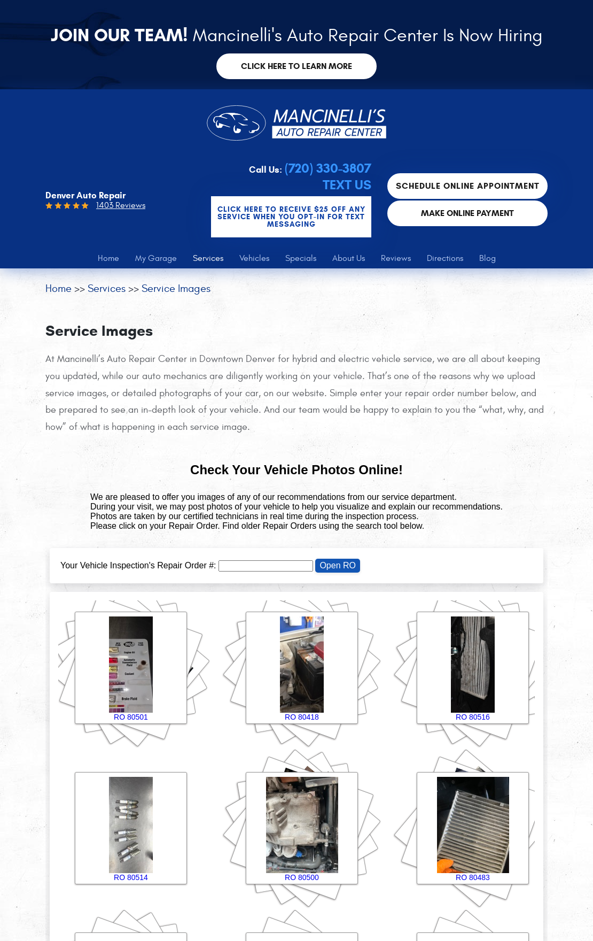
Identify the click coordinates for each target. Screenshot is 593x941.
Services (208, 258)
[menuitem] (108, 258)
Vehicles (254, 258)
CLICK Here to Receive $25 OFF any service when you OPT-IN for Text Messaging (291, 217)
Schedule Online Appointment (468, 186)
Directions (445, 258)
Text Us (347, 185)
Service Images (176, 288)
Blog (487, 258)
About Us (348, 258)
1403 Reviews (120, 205)
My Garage (156, 258)
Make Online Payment (467, 213)
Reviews (396, 258)
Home (108, 258)
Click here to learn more (296, 66)
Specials (300, 258)
